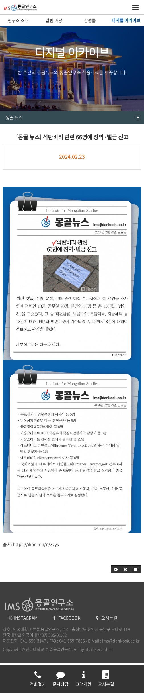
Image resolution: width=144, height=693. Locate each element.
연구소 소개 (18, 20)
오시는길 (106, 618)
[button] (116, 569)
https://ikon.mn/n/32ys (36, 544)
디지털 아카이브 (126, 20)
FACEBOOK (67, 618)
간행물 (90, 20)
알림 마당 (54, 20)
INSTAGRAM (23, 618)
